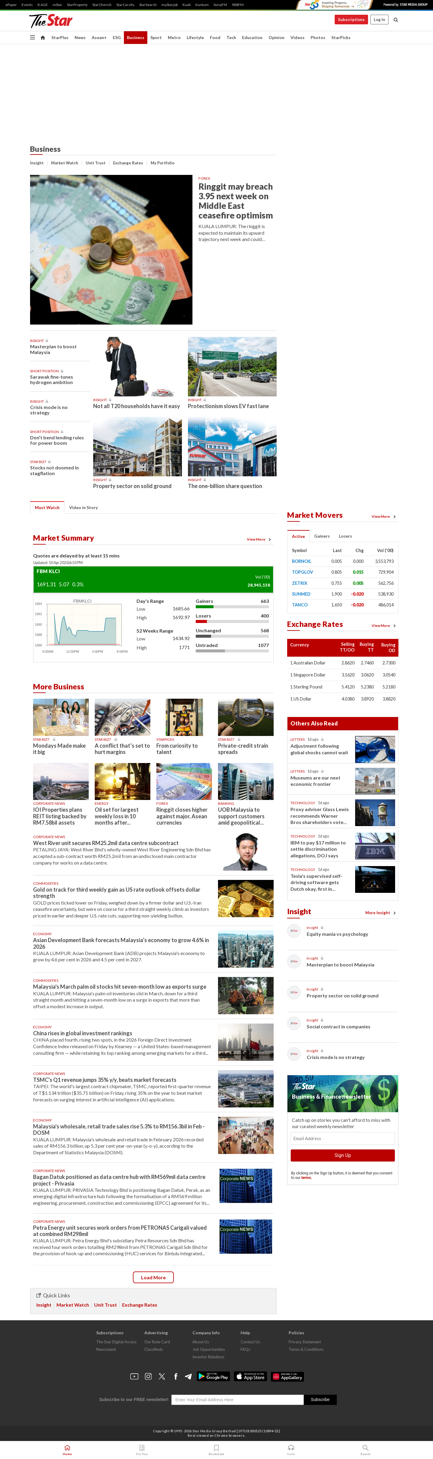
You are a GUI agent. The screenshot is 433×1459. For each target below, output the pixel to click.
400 (265, 615)
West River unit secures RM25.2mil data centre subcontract (106, 843)
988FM (238, 5)
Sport (156, 37)
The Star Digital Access (116, 1341)
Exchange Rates (128, 162)
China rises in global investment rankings (82, 1033)
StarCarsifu (125, 5)
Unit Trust (96, 162)
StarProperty (77, 5)
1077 (263, 645)
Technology (302, 803)
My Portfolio (162, 162)
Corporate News (49, 803)
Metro (174, 37)
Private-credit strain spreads (243, 748)
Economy (42, 934)
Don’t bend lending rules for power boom (57, 440)
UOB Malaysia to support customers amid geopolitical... (241, 816)
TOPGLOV (302, 572)
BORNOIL (302, 561)
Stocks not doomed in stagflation (54, 470)
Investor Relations (208, 1356)
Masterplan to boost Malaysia (53, 349)
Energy (102, 803)
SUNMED (301, 594)
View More (260, 539)
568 (265, 630)
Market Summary (63, 537)
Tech (231, 37)
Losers (203, 615)
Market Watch (64, 162)
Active (298, 536)
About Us (200, 1341)
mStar (57, 5)
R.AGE (43, 5)
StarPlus (60, 37)
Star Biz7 (38, 461)
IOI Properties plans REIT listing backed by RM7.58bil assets (60, 816)
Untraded (207, 645)
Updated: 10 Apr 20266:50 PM (58, 562)
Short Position (44, 371)
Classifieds (153, 1349)
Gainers (204, 601)
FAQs (245, 1349)
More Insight (381, 912)
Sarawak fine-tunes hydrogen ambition (51, 379)
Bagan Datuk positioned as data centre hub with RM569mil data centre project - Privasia (119, 1180)
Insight (37, 162)
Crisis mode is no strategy (49, 409)
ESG (117, 37)
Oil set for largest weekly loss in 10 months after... (117, 816)
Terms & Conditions (306, 1349)
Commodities (45, 883)
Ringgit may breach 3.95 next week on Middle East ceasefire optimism (235, 200)
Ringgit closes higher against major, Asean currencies (181, 816)
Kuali (187, 5)
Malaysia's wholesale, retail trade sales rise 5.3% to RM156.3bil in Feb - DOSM (119, 1129)
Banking (226, 803)
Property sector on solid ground (132, 486)
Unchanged (208, 630)
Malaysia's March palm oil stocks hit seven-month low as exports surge (119, 986)
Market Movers (315, 514)
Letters (297, 739)
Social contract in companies (338, 1026)
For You (142, 1450)
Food (215, 37)
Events (27, 5)
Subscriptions (351, 19)
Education (252, 37)
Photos (318, 37)
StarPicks (341, 37)
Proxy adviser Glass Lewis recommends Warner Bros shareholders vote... (319, 815)
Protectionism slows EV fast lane (228, 406)
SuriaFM (220, 5)
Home (67, 1450)
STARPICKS (165, 739)
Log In (379, 19)
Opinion (276, 37)
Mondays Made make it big (59, 748)
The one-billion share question (225, 486)
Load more (153, 1277)
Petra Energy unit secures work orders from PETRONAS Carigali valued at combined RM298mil (120, 1230)
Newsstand (106, 1349)
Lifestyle (195, 37)
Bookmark (216, 1450)
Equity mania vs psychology (337, 934)
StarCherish (102, 5)
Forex (204, 178)
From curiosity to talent (177, 748)
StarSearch (148, 5)
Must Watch (47, 507)
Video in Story (83, 507)
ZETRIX (299, 583)
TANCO (300, 604)
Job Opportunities (208, 1349)
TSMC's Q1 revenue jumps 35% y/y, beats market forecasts (105, 1079)
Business (135, 37)
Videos (297, 37)
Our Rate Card (157, 1341)
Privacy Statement (305, 1341)
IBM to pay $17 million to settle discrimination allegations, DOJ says (318, 849)
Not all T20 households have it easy (136, 406)
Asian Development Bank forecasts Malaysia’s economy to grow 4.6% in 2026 (121, 943)
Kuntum (202, 5)
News (80, 37)
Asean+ (99, 37)
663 (265, 601)
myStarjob (169, 5)
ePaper (11, 5)
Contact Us (250, 1341)
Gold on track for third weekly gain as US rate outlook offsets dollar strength (116, 892)
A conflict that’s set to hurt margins (122, 748)
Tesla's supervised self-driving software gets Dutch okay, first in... (316, 882)
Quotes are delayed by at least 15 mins (76, 555)
